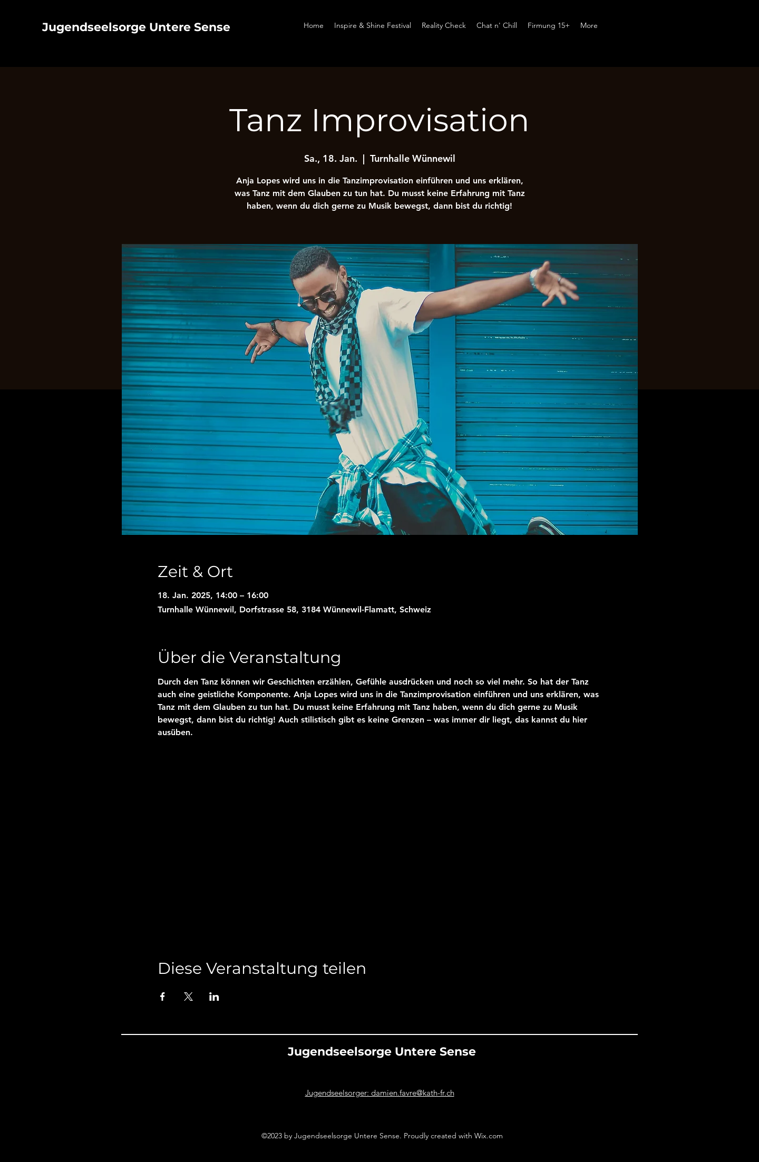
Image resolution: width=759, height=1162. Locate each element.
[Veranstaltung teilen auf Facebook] (163, 996)
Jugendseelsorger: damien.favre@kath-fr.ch (379, 1093)
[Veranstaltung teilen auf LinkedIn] (214, 996)
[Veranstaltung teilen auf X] (188, 996)
